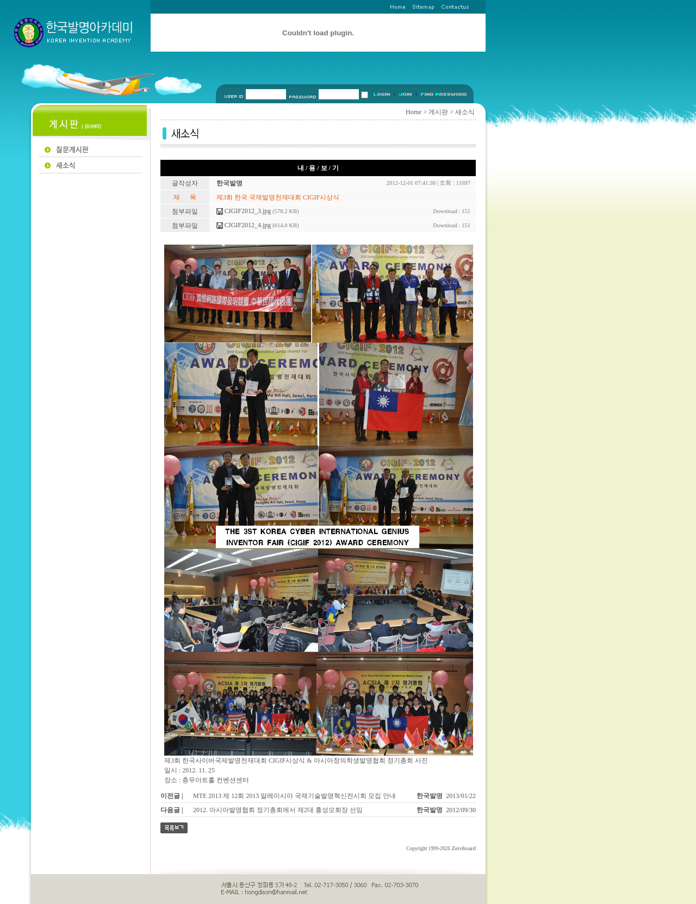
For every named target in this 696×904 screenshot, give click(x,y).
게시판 (438, 112)
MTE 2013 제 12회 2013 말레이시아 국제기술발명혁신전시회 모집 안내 (294, 796)
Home (413, 112)
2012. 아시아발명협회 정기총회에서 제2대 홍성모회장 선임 (278, 810)
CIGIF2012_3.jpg (243, 211)
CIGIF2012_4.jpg (243, 225)
